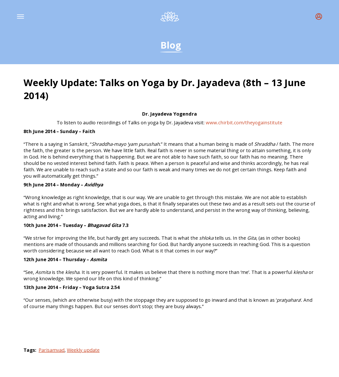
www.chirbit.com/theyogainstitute (244, 122)
